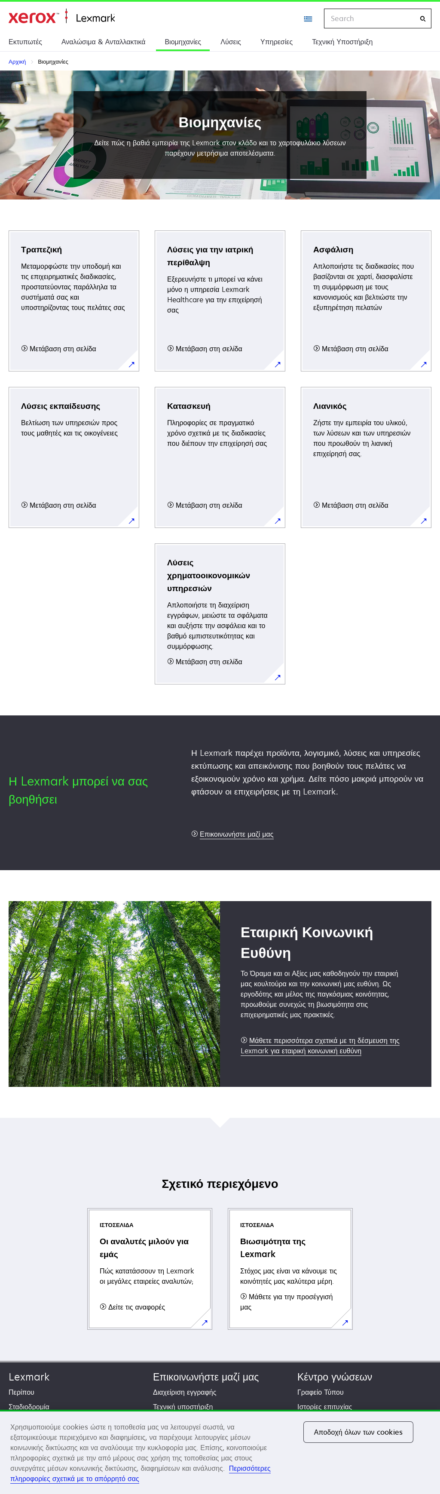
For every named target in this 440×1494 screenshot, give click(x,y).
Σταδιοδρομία (29, 1406)
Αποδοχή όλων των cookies (358, 1432)
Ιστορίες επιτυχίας (324, 1406)
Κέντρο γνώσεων (334, 1377)
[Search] (422, 18)
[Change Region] (308, 18)
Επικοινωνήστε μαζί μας (206, 1377)
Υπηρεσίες (276, 41)
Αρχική (62, 16)
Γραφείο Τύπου (320, 1392)
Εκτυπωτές (25, 41)
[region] (220, 1452)
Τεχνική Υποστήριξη (342, 41)
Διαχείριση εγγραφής (184, 1392)
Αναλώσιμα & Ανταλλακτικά (103, 41)
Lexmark (29, 1377)
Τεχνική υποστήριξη (183, 1406)
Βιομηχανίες (183, 41)
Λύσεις (230, 41)
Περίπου (21, 1392)
